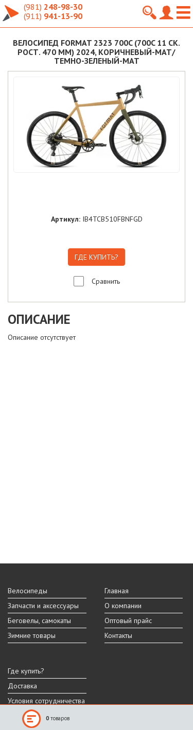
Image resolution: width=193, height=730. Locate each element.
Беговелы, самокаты (39, 620)
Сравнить (106, 281)
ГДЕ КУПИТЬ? (96, 257)
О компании (123, 605)
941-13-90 (53, 16)
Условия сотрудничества (46, 700)
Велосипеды (27, 590)
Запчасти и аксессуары (43, 605)
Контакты (118, 635)
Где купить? (26, 671)
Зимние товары (32, 635)
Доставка (22, 685)
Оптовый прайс (128, 620)
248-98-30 (53, 7)
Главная (116, 590)
